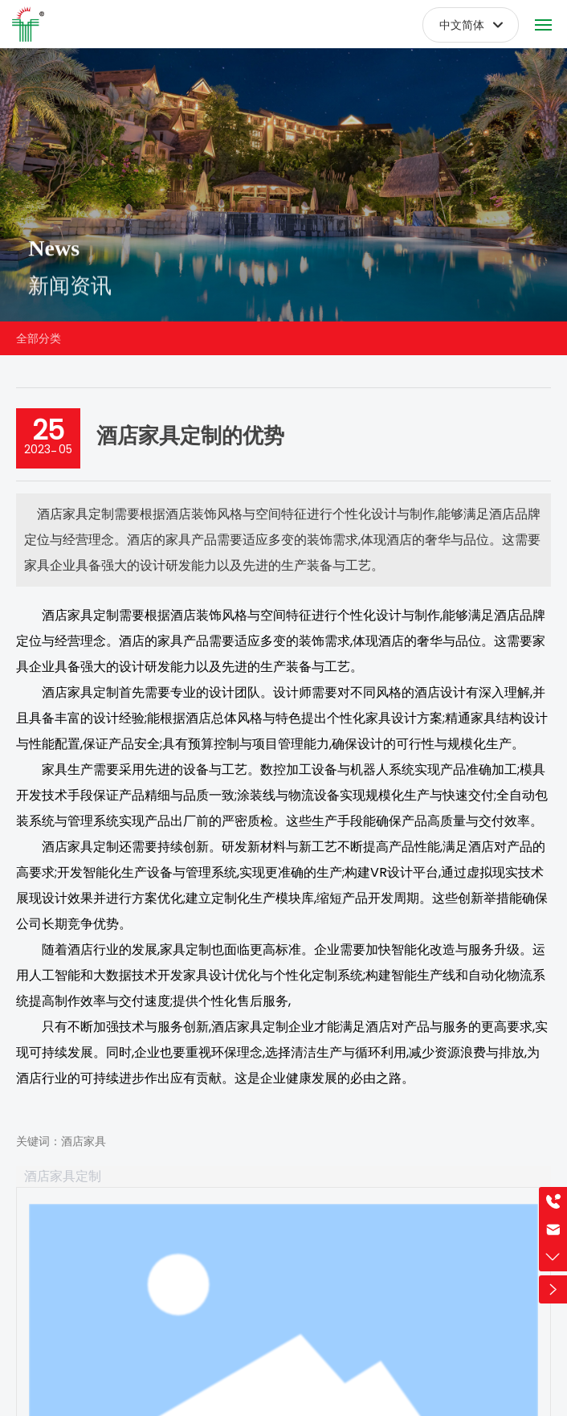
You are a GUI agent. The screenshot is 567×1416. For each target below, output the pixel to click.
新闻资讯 (70, 298)
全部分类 (38, 338)
